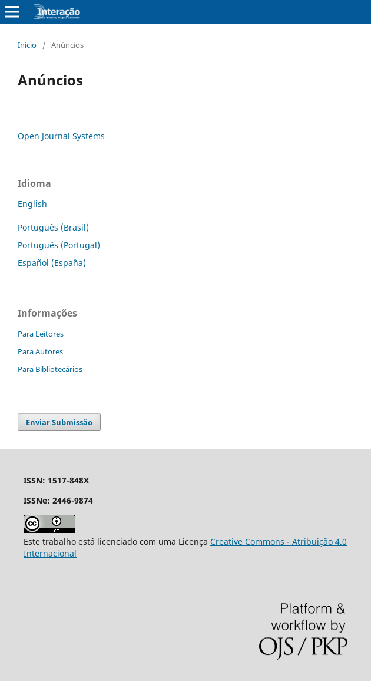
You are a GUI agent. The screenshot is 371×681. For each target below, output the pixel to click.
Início (27, 45)
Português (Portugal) (59, 245)
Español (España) (52, 262)
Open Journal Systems (61, 136)
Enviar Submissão (59, 422)
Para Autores (40, 351)
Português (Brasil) (53, 227)
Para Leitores (41, 333)
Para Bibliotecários (50, 369)
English (32, 203)
